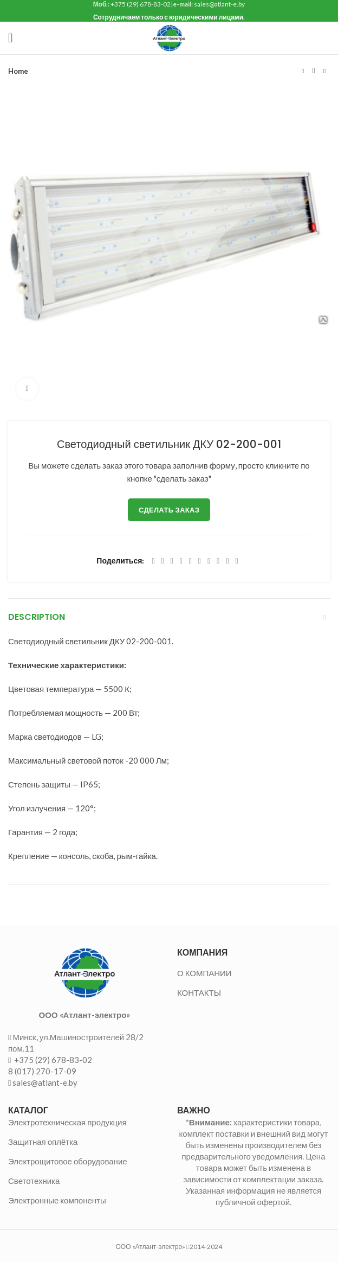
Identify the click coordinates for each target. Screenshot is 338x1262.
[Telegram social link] (227, 561)
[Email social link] (172, 561)
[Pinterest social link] (181, 561)
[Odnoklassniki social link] (199, 561)
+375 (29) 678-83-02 (52, 1060)
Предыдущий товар (303, 71)
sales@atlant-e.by (44, 1082)
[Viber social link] (237, 561)
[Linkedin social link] (190, 561)
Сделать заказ (169, 509)
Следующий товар (324, 71)
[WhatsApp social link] (208, 561)
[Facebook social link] (153, 561)
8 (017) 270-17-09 (42, 1071)
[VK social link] (218, 561)
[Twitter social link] (162, 561)
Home (18, 71)
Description (36, 617)
